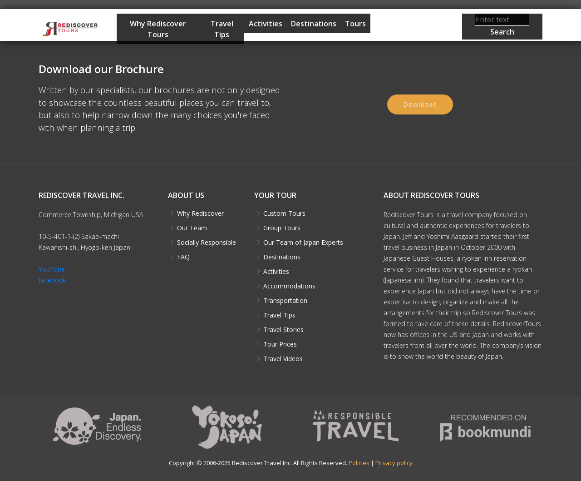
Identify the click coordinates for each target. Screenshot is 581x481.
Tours (355, 24)
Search (502, 32)
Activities (265, 24)
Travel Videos (283, 359)
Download (420, 107)
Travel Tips (222, 29)
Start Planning (402, 37)
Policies (359, 463)
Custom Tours (284, 213)
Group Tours (281, 228)
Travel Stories (283, 330)
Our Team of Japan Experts (303, 242)
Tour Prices (280, 344)
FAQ (183, 257)
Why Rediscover (200, 213)
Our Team (192, 228)
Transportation (285, 301)
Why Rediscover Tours (158, 29)
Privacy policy (394, 463)
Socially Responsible (206, 242)
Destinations (313, 24)
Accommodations (289, 286)
